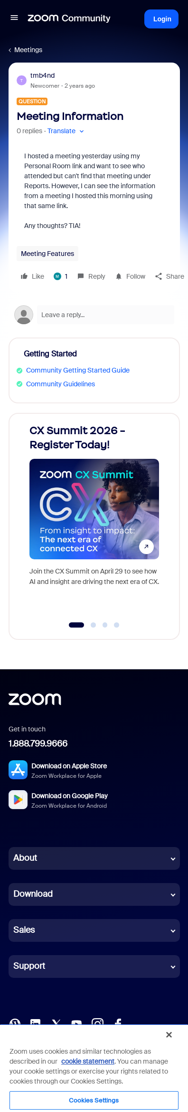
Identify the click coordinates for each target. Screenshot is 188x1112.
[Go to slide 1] (76, 625)
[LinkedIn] (35, 1023)
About (25, 858)
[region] (94, 1068)
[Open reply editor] (94, 315)
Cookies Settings (94, 1100)
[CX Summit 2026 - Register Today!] (94, 517)
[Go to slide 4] (117, 625)
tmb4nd (42, 75)
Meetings (28, 50)
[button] (14, 19)
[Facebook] (118, 1023)
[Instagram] (97, 1023)
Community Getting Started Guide (78, 370)
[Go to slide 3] (105, 625)
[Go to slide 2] (93, 625)
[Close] (169, 1035)
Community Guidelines (60, 384)
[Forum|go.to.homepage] (69, 19)
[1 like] (60, 276)
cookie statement (87, 1061)
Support (29, 966)
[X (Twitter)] (56, 1023)
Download (33, 894)
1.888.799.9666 (38, 743)
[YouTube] (76, 1023)
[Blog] (15, 1023)
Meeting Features (47, 253)
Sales (24, 930)
